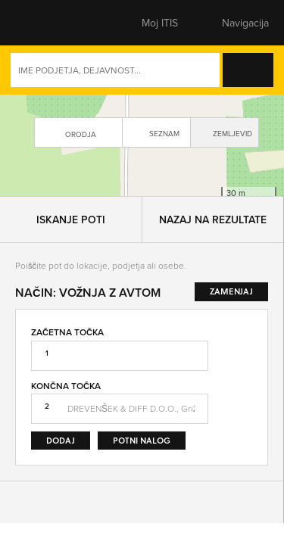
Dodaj (60, 462)
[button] (42, 22)
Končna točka (66, 407)
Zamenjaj (240, 409)
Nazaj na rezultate (213, 241)
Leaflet (151, 210)
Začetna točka (67, 353)
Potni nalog (141, 462)
